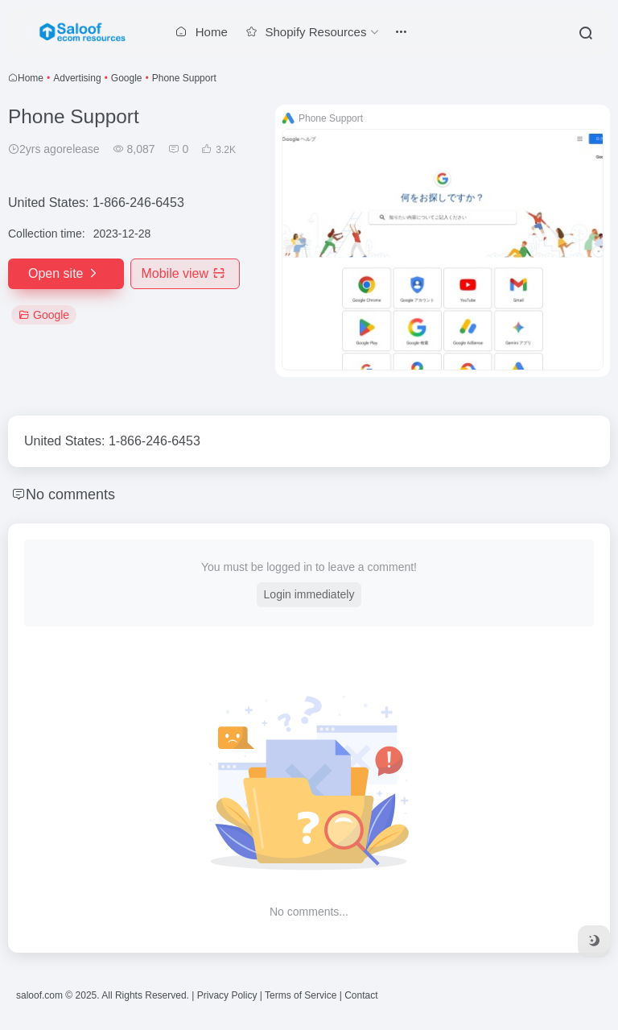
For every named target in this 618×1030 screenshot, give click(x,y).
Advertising (77, 78)
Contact (360, 995)
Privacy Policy (227, 995)
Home (30, 78)
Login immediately (309, 594)
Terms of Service (300, 995)
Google (126, 78)
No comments (70, 494)
